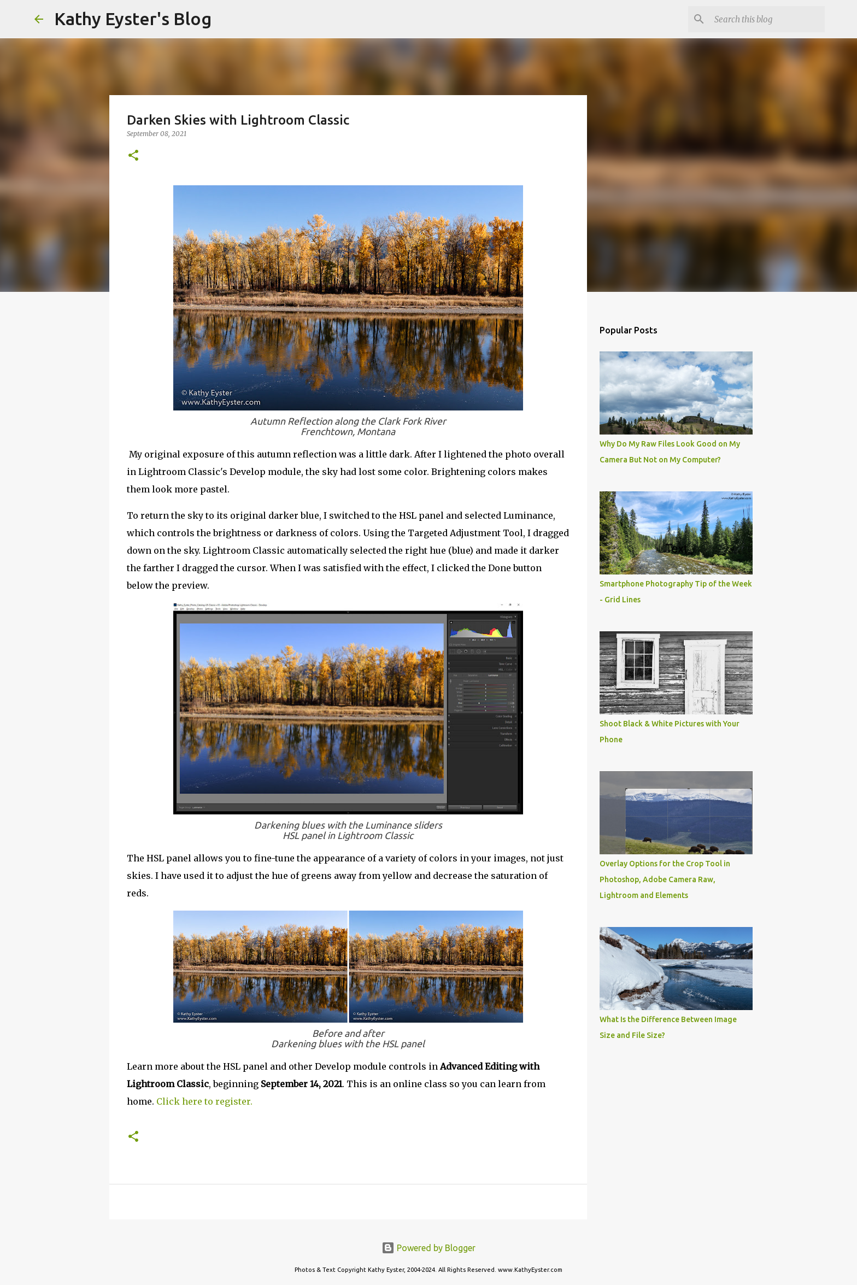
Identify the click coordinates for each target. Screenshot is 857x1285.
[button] (133, 156)
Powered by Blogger (428, 1248)
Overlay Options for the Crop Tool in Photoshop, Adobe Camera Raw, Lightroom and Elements (665, 879)
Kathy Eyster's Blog (133, 18)
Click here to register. (204, 1101)
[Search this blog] (767, 19)
